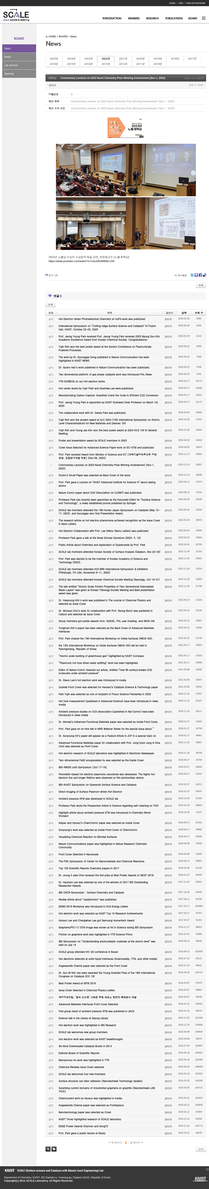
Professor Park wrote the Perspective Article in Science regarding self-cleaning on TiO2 (108, 805)
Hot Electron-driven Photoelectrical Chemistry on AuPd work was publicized (102, 319)
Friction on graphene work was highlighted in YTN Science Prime (95, 934)
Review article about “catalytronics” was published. (88, 899)
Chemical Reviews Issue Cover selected (81, 1067)
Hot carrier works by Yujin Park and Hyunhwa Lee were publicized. (96, 388)
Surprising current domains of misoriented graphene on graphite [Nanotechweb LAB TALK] (107, 1089)
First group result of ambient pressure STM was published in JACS (96, 1011)
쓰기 (201, 1149)
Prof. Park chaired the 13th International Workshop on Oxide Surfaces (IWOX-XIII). (106, 638)
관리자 (52, 85)
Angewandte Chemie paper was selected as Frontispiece (91, 1105)
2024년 (71, 58)
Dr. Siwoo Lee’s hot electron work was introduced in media (92, 680)
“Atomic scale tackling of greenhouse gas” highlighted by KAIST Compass (101, 656)
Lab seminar (11, 65)
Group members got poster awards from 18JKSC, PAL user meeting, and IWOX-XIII (106, 621)
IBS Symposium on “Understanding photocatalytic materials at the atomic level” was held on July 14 (107, 942)
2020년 (140, 58)
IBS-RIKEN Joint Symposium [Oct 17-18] (83, 767)
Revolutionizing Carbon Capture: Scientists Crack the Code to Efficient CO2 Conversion (108, 395)
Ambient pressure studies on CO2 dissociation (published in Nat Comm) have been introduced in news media (106, 713)
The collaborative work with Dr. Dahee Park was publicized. (92, 412)
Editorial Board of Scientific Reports (79, 1053)
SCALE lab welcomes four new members (82, 1074)
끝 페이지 (136, 1142)
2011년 (140, 64)
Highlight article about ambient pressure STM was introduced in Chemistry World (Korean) (104, 814)
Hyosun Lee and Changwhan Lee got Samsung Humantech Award (96, 920)
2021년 (123, 58)
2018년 (175, 58)
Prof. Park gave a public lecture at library (82, 1133)
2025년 (54, 58)
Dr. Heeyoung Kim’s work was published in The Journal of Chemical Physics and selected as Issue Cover (105, 601)
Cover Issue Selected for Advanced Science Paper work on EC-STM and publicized (106, 447)
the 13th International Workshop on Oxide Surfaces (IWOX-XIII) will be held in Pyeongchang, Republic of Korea (103, 647)
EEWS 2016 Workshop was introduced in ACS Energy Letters (93, 906)
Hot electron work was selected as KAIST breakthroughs (91, 1039)
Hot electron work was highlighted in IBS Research (87, 1025)
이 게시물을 (181, 275)
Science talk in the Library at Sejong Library (83, 1018)
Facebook (200, 276)
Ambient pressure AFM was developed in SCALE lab (88, 798)
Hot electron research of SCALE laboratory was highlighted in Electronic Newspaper (106, 753)
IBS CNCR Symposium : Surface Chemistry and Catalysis (91, 892)
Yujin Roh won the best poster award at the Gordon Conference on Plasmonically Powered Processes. (105, 348)
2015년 (71, 64)
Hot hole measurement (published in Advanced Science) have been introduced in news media (108, 702)
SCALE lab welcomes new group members (83, 1032)
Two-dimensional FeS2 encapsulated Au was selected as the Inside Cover (101, 760)
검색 (48, 1149)
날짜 (184, 312)
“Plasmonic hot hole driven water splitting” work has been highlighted (98, 663)
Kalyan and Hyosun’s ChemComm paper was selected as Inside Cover (99, 822)
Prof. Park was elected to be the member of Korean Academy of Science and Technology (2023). (103, 560)
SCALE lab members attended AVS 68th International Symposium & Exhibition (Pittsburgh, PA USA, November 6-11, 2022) (103, 570)
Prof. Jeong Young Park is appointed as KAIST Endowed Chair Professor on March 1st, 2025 (108, 403)
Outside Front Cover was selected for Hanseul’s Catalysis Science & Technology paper (108, 687)
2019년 (157, 58)
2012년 (123, 64)
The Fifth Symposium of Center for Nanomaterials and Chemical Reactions (101, 861)
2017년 (192, 58)
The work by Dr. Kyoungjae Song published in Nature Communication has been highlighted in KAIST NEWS (104, 358)
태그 (54, 1149)
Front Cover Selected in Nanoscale (78, 854)
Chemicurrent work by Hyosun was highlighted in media (90, 1098)
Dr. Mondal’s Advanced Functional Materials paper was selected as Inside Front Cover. (108, 721)
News (7, 48)
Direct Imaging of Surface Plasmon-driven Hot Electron (90, 791)
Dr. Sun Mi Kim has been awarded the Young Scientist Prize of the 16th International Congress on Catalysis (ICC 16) (107, 974)
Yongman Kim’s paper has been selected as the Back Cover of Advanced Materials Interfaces (106, 629)
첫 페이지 (115, 1142)
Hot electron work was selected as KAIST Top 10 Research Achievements (101, 913)
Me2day (196, 276)
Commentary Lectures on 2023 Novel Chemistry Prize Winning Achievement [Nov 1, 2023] (112, 78)
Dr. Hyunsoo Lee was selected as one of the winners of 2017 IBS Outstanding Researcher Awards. (103, 883)
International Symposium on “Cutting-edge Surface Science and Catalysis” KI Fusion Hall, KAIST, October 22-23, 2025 (107, 327)
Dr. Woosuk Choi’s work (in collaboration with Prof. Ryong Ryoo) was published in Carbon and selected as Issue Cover (105, 612)
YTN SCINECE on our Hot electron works (82, 381)
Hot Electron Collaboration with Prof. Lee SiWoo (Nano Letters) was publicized (103, 530)
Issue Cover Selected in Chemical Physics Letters (87, 990)
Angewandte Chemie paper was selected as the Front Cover (93, 965)
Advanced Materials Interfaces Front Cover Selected (88, 1004)
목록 (201, 285)
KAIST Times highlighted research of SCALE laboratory (90, 1119)
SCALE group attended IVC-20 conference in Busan (88, 951)
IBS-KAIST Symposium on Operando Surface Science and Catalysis (97, 784)
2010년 (157, 64)
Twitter (192, 276)
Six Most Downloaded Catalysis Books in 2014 (85, 1046)
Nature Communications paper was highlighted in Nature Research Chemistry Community (103, 845)
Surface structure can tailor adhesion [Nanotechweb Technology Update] (101, 1081)
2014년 (88, 64)
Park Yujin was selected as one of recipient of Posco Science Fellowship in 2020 (105, 694)
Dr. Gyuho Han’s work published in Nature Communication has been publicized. (104, 367)
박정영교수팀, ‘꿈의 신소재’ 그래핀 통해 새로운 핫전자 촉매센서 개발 (97, 997)
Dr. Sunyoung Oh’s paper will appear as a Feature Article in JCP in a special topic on (107, 735)
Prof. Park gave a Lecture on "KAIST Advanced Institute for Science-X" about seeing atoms (107, 483)
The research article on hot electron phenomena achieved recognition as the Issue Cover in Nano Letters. (109, 522)
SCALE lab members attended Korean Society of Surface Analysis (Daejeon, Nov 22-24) (109, 551)
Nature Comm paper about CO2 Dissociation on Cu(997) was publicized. (100, 492)
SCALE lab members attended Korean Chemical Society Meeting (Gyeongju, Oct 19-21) (109, 579)
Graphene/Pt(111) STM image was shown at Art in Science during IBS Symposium (106, 927)
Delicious (204, 276)
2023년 (88, 58)
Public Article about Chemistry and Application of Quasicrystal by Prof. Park (102, 544)
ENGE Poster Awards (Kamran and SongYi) (83, 1126)
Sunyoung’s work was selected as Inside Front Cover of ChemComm (98, 829)
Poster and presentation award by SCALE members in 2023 (93, 440)
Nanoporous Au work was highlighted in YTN (84, 1060)
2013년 (106, 64)
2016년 (54, 64)
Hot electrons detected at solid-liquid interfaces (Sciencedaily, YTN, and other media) (108, 958)
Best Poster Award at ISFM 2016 (77, 983)
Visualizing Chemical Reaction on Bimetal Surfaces (88, 836)
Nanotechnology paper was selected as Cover (85, 1112)
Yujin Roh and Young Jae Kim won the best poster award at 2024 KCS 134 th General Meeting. (108, 431)
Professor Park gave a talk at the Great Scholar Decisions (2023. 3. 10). (100, 537)
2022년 (106, 58)
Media (7, 56)
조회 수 (199, 312)
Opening (9, 73)
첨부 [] (53, 275)
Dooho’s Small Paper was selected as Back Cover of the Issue (94, 475)
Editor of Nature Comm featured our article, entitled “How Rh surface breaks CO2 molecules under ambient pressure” (105, 671)
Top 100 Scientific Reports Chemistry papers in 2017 (89, 868)
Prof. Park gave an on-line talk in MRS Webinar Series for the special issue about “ (106, 728)
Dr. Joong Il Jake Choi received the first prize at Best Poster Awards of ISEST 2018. (106, 875)
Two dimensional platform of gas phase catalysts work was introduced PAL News (105, 374)
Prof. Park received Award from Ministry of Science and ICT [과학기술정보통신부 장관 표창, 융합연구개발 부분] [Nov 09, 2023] (108, 456)
